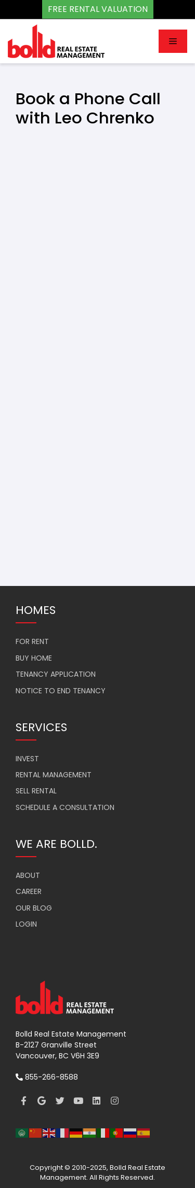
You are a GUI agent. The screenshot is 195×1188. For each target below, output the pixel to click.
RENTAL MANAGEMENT (54, 775)
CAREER (29, 891)
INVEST (27, 758)
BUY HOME (34, 658)
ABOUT (28, 875)
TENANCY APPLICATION (56, 674)
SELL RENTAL (36, 791)
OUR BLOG (34, 908)
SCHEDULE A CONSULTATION (65, 807)
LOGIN (26, 924)
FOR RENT (32, 641)
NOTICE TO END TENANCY (61, 691)
